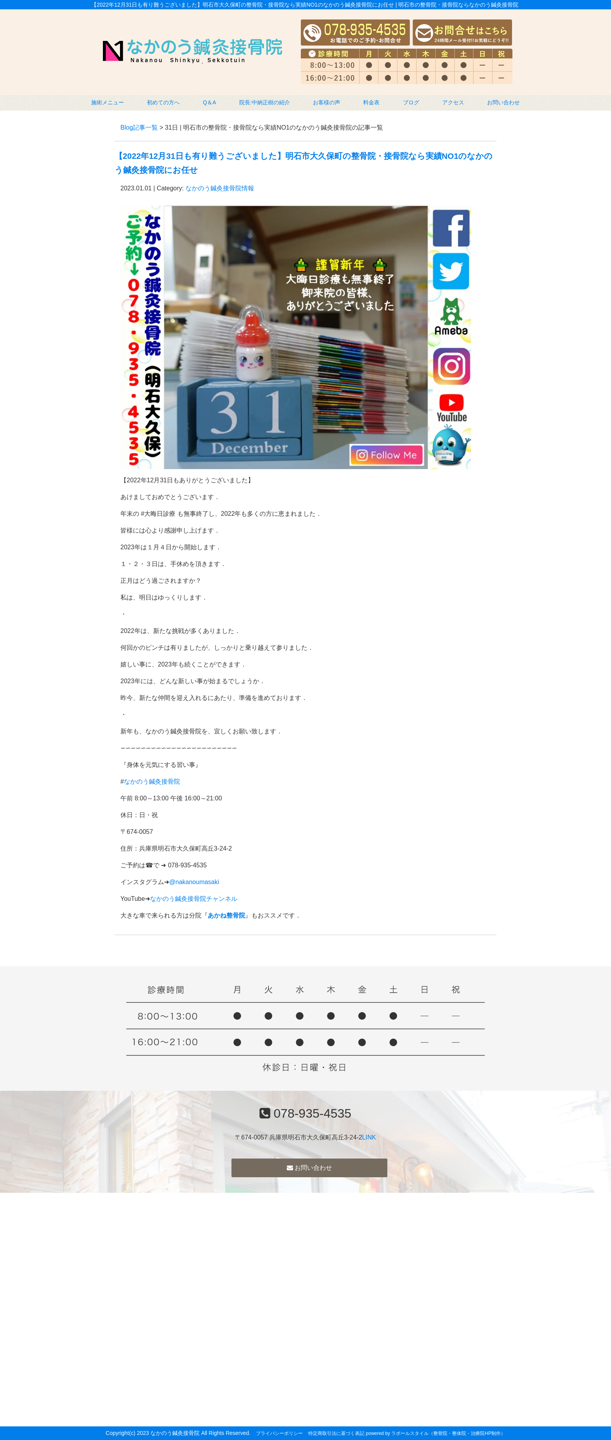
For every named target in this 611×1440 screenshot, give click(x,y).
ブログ (411, 102)
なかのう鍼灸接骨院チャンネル (193, 898)
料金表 (371, 102)
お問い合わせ (503, 102)
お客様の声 (326, 102)
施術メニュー (107, 102)
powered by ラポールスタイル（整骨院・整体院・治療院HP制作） (435, 1433)
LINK (369, 1137)
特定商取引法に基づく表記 (336, 1433)
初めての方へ (163, 102)
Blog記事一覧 (139, 127)
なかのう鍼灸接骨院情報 (219, 188)
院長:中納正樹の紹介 (264, 102)
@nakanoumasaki (194, 882)
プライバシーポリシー (279, 1433)
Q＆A (209, 102)
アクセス (453, 102)
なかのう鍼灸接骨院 (152, 781)
